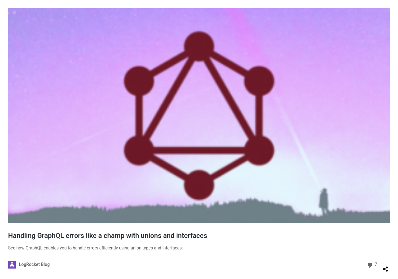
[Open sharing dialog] (385, 266)
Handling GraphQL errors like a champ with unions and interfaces (107, 235)
